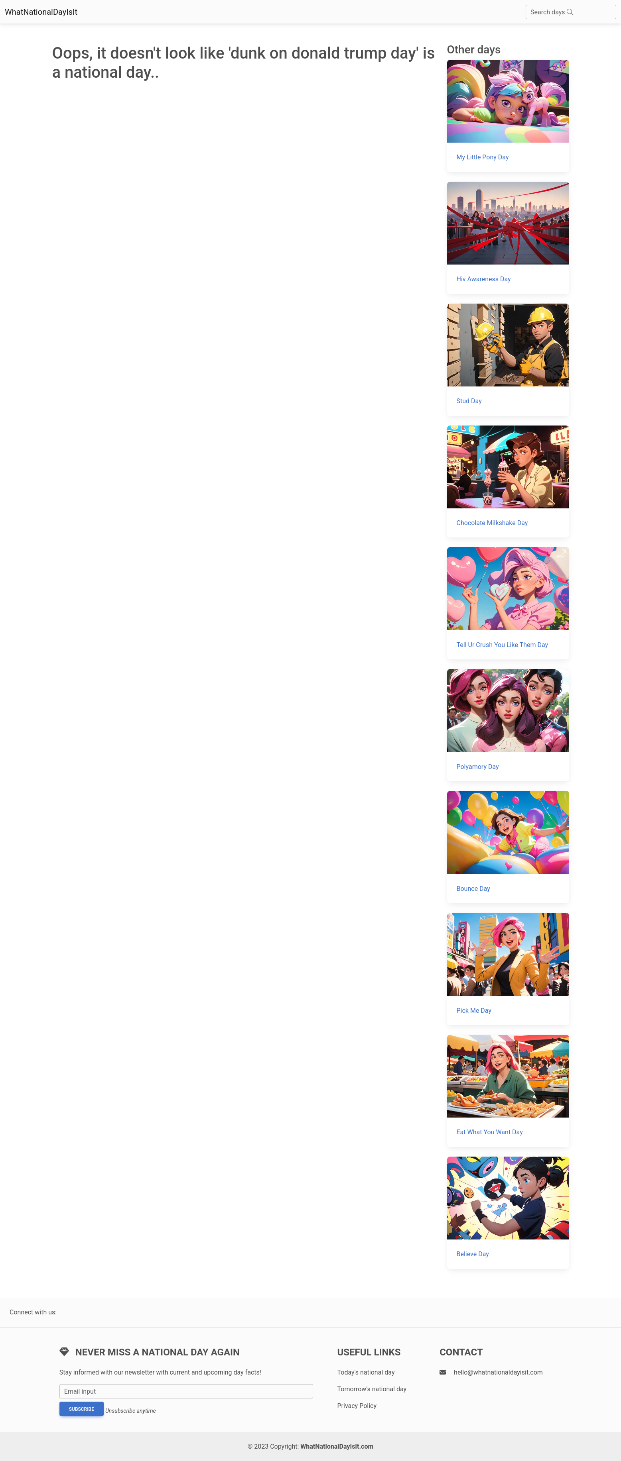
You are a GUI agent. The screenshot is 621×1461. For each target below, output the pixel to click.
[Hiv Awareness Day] (508, 238)
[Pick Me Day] (508, 969)
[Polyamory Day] (508, 725)
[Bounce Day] (508, 847)
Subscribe (81, 1409)
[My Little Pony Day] (508, 116)
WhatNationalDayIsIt (41, 12)
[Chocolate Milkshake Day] (508, 482)
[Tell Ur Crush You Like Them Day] (508, 603)
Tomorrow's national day (371, 1389)
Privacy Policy (357, 1406)
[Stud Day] (508, 360)
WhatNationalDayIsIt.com (336, 1446)
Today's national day (365, 1372)
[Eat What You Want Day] (508, 1091)
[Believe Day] (508, 1213)
